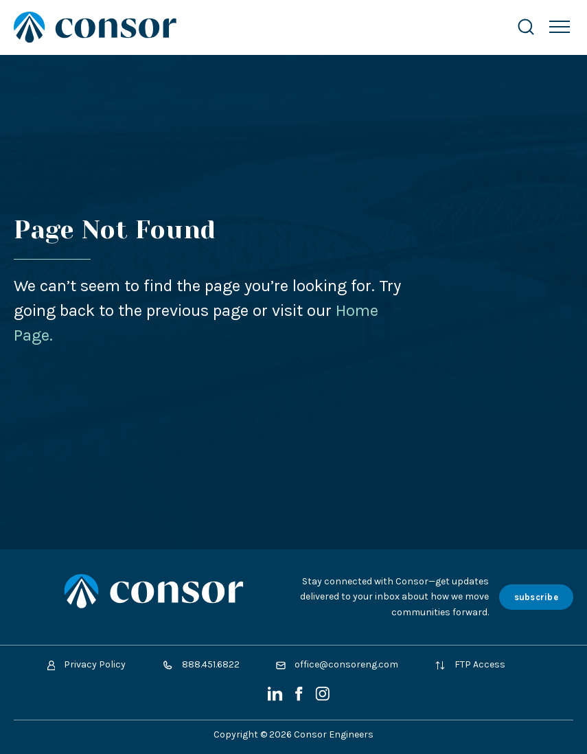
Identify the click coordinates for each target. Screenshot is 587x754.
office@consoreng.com (337, 664)
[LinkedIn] (276, 698)
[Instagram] (322, 698)
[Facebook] (300, 698)
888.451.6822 (201, 664)
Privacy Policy (86, 664)
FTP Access (470, 664)
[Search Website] (526, 27)
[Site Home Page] (251, 27)
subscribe (536, 597)
